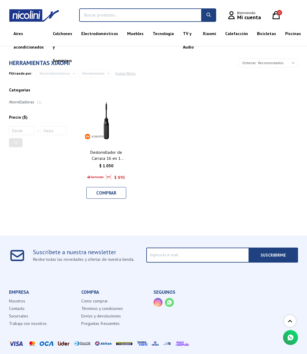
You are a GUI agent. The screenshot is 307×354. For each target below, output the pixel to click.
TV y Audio (188, 35)
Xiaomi (209, 33)
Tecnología (163, 33)
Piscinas (293, 33)
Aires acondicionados (28, 35)
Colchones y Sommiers (62, 35)
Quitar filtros (125, 73)
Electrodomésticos (99, 33)
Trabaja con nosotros (28, 323)
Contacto (17, 308)
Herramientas (93, 73)
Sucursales (18, 316)
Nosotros (17, 301)
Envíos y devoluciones (101, 316)
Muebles (135, 33)
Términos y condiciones (102, 308)
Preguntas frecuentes (100, 323)
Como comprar (94, 301)
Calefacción (236, 33)
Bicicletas (266, 33)
